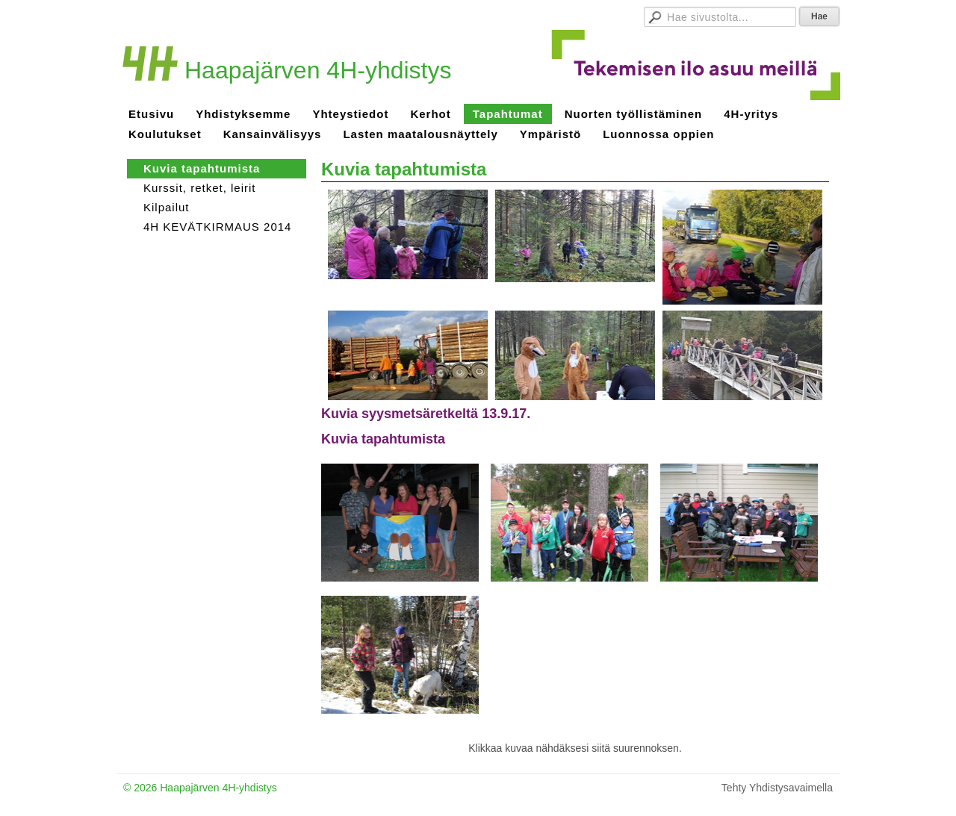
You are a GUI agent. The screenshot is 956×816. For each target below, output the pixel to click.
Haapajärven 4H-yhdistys (318, 70)
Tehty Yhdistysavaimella (777, 788)
